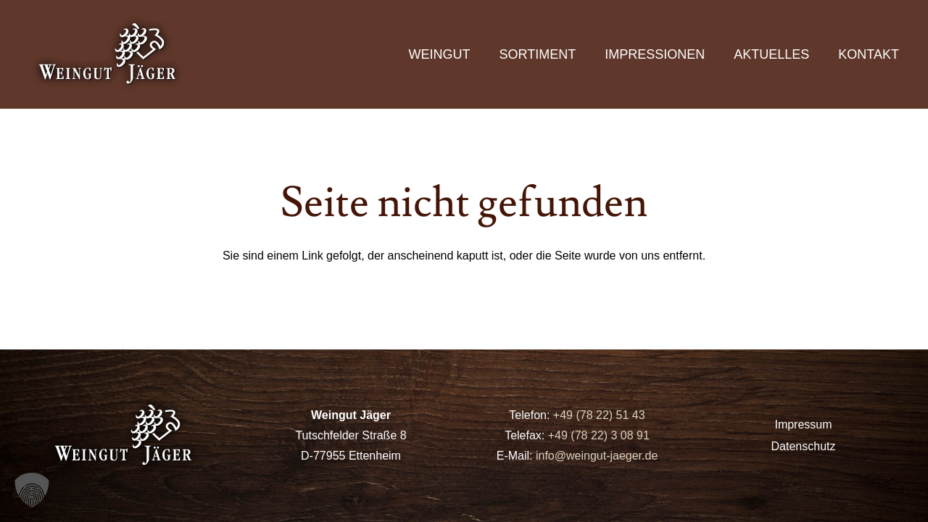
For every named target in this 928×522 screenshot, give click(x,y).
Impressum (803, 424)
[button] (32, 490)
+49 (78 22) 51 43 (597, 415)
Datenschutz (803, 446)
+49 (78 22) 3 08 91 (599, 435)
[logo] (108, 54)
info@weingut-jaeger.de (597, 456)
